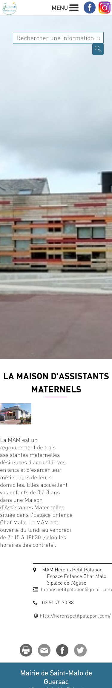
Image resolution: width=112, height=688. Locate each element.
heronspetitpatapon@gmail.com (76, 589)
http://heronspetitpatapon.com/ (72, 615)
